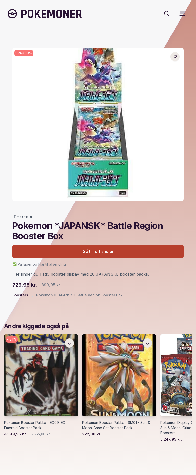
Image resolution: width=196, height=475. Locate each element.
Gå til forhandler (98, 251)
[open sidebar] (182, 13)
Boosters (20, 295)
